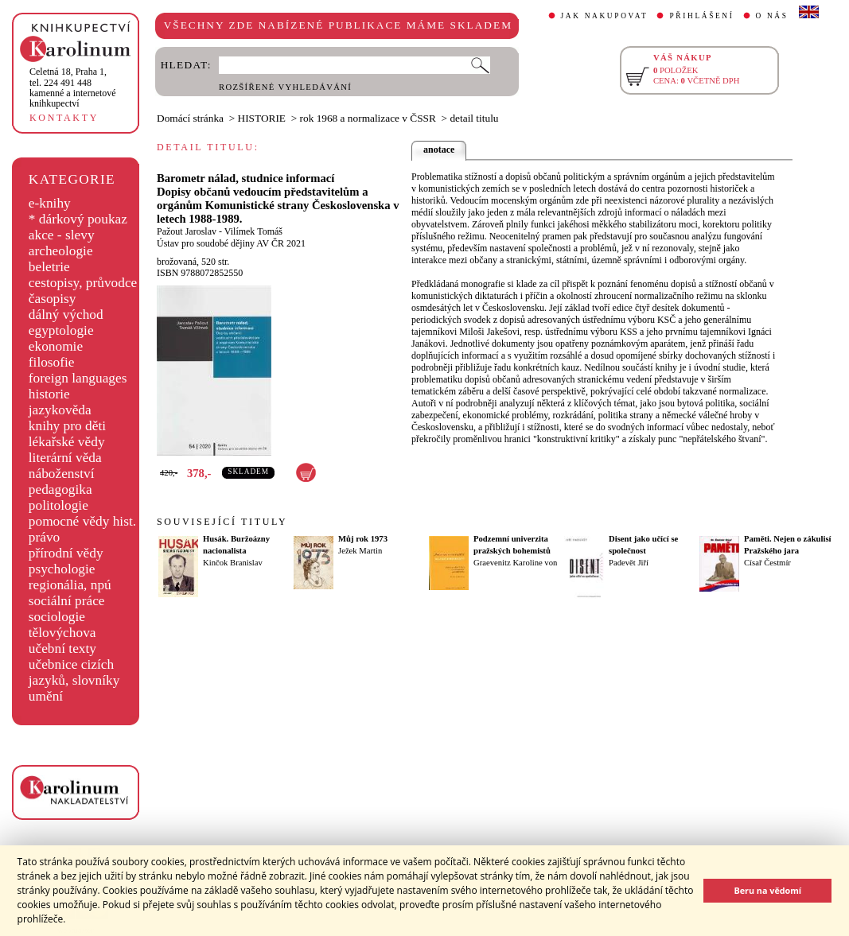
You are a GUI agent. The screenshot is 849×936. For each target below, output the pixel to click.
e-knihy (50, 203)
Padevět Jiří (628, 562)
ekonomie (56, 346)
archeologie (61, 250)
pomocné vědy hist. (82, 521)
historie (49, 394)
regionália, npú (70, 584)
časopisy (52, 298)
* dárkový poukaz (78, 219)
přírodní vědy (66, 553)
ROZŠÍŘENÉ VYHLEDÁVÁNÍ (285, 87)
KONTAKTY (64, 117)
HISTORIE (262, 118)
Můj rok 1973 (363, 538)
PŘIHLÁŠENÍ (701, 16)
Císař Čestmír (767, 562)
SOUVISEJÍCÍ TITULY (222, 521)
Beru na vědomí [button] (767, 890)
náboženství (62, 473)
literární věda (65, 457)
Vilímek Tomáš (253, 231)
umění (46, 696)
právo (44, 537)
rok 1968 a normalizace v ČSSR (368, 118)
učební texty (62, 648)
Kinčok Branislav (233, 562)
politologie (58, 505)
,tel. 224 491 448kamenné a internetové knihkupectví (72, 87)
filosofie (52, 362)
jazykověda (60, 410)
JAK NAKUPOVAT (604, 16)
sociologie (57, 616)
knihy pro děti (67, 425)
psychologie (62, 569)
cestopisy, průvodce (83, 282)
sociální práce (67, 600)
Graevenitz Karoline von (515, 562)
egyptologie (61, 330)
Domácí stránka (190, 118)
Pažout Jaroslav (186, 231)
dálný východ (66, 314)
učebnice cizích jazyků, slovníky (74, 672)
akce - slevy (62, 235)
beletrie (49, 266)
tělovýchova (62, 632)
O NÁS (772, 16)
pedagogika (60, 489)
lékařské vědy (67, 441)
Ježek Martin (360, 550)
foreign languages (78, 378)
